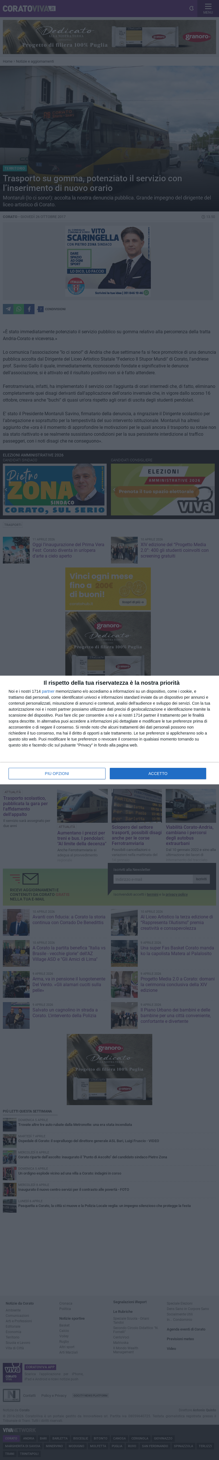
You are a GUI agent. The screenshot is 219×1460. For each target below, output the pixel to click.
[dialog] (109, 730)
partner (48, 691)
